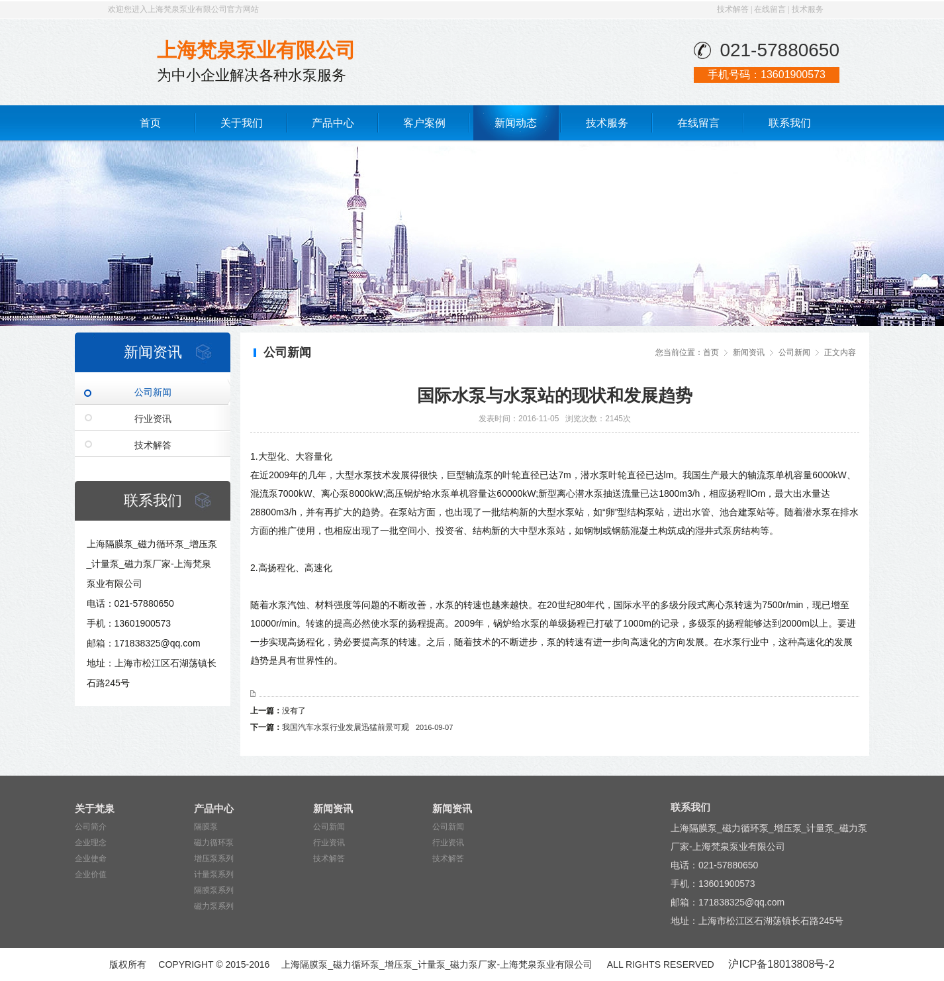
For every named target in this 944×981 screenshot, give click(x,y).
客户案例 (424, 123)
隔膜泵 (206, 826)
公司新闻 (152, 392)
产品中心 (333, 123)
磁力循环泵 (214, 842)
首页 (150, 123)
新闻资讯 (749, 352)
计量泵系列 (214, 874)
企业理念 (91, 842)
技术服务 (808, 9)
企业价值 (91, 874)
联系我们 (790, 123)
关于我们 (241, 123)
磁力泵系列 (214, 906)
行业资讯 (152, 418)
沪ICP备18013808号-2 (781, 964)
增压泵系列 (214, 858)
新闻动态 (516, 123)
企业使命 (91, 858)
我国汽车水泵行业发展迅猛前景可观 (367, 727)
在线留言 (770, 9)
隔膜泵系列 (214, 890)
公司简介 (91, 826)
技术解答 (733, 9)
